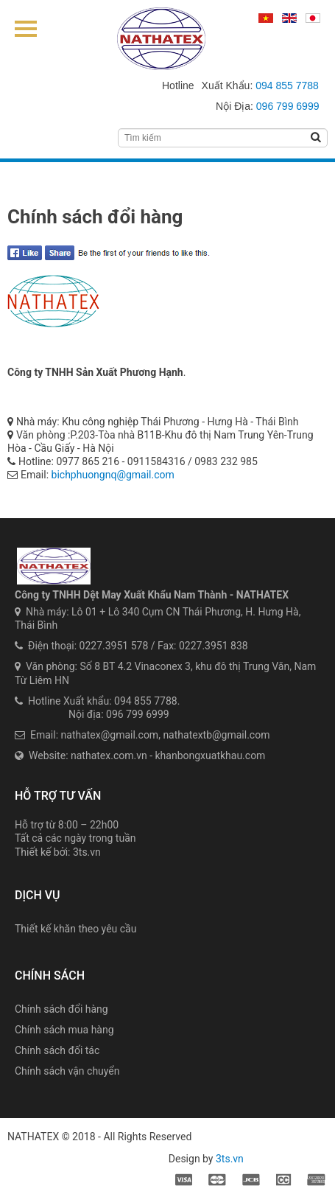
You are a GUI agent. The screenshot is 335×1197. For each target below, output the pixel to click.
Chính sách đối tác (57, 1050)
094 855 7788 (287, 85)
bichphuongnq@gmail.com (113, 475)
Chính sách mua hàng (64, 1030)
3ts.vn (87, 852)
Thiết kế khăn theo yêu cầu (75, 929)
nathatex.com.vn (109, 755)
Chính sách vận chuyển (67, 1071)
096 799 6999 (288, 106)
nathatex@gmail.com (110, 735)
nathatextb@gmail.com (216, 735)
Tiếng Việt (265, 18)
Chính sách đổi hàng (61, 1009)
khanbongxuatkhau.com (210, 755)
